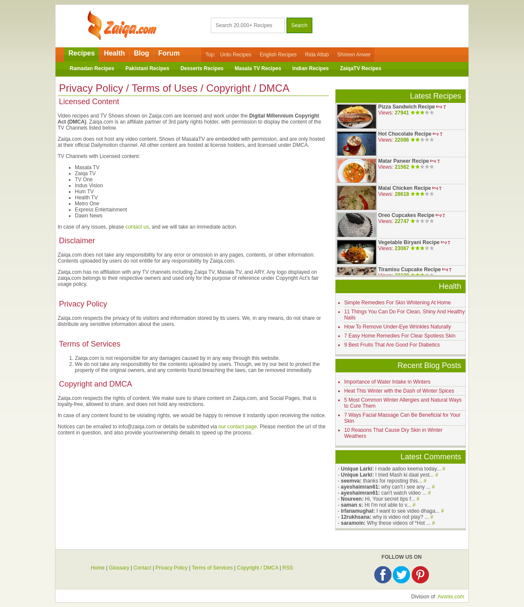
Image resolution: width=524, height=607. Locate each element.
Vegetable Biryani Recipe (409, 242)
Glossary (119, 568)
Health (114, 53)
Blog (141, 53)
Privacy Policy (171, 568)
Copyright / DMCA (257, 568)
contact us (137, 227)
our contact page (238, 427)
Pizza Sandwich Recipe (406, 107)
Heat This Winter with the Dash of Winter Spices (399, 391)
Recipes (81, 53)
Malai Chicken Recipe (404, 188)
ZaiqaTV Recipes (360, 68)
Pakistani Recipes (147, 68)
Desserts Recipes (201, 68)
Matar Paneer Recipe (403, 161)
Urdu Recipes (236, 55)
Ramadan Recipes (92, 68)
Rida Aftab (317, 55)
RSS (288, 568)
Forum (169, 53)
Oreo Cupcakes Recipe (406, 215)
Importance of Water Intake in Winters (387, 382)
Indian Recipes (311, 68)
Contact (142, 568)
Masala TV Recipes (258, 68)
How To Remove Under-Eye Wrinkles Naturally (397, 327)
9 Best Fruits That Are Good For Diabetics (392, 345)
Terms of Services (212, 568)
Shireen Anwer (354, 55)
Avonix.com (451, 597)
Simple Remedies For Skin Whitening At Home (397, 303)
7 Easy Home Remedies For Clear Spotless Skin (400, 336)
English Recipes (278, 55)
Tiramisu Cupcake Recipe (409, 269)
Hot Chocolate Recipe (405, 134)
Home (98, 568)
